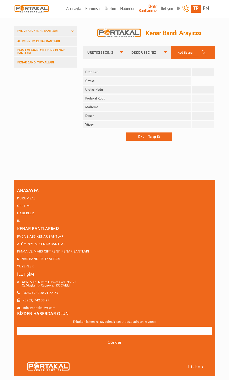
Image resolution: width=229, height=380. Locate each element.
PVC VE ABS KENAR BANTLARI (37, 31)
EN (206, 9)
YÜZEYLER (25, 266)
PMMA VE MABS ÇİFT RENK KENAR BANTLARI (41, 51)
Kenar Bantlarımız (148, 9)
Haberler (127, 9)
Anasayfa (73, 9)
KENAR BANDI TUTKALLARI (35, 62)
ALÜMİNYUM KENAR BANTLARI (38, 41)
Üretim (110, 9)
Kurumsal (92, 9)
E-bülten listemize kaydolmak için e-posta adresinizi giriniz (114, 321)
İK (178, 9)
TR (196, 9)
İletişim (167, 9)
